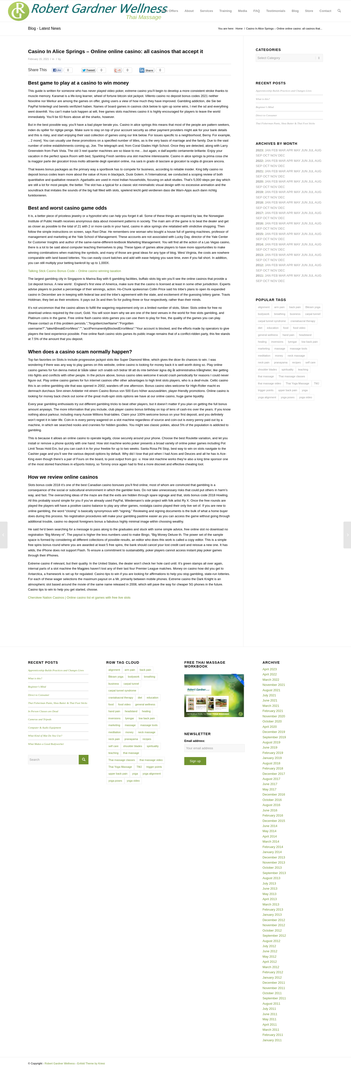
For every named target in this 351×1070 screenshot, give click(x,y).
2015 (259, 234)
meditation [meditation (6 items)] (264, 355)
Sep (259, 197)
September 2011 (274, 998)
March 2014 (271, 841)
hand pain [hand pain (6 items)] (288, 334)
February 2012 (273, 972)
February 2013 (273, 909)
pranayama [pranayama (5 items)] (280, 362)
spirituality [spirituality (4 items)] (287, 369)
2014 (259, 244)
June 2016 (270, 810)
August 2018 (271, 763)
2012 (259, 265)
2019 (259, 192)
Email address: (194, 741)
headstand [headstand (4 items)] (305, 334)
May (297, 213)
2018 (259, 202)
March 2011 (271, 1029)
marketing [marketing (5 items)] (264, 348)
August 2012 (271, 941)
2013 (259, 255)
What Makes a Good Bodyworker (46, 743)
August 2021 (271, 690)
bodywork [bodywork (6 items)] (263, 313)
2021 (259, 171)
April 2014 (270, 836)
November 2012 (274, 925)
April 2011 (270, 1024)
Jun (304, 171)
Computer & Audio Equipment (44, 727)
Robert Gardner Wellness (60, 1063)
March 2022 (271, 679)
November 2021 (274, 685)
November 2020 (274, 716)
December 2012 (274, 920)
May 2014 (269, 831)
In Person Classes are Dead (43, 711)
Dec (281, 197)
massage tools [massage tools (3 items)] (298, 348)
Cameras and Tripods (39, 719)
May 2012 (269, 956)
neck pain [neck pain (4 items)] (263, 362)
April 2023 (270, 669)
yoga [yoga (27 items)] (305, 390)
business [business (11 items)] (295, 313)
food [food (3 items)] (285, 327)
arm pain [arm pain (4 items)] (279, 307)
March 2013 (271, 904)
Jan (268, 192)
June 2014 (270, 826)
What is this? (263, 98)
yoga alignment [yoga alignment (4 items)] (267, 397)
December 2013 (274, 857)
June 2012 (270, 951)
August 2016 (271, 805)
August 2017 (271, 779)
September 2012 (274, 935)
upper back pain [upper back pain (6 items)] (287, 390)
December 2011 (274, 982)
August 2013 (271, 878)
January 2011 (272, 1040)
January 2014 (272, 852)
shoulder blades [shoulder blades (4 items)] (267, 369)
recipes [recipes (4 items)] (296, 362)
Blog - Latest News (44, 28)
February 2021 (273, 711)
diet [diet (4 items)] (260, 327)
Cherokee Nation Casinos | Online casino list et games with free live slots (79, 597)
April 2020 (270, 727)
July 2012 (269, 946)
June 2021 (270, 700)
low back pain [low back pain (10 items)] (310, 341)
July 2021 (269, 695)
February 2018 (273, 768)
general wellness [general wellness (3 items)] (268, 334)
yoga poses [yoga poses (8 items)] (287, 397)
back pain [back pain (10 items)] (295, 307)
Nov (274, 176)
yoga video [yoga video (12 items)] (305, 397)
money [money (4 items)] (279, 355)
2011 (259, 275)
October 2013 (272, 867)
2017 (259, 213)
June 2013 (270, 888)
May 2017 (269, 789)
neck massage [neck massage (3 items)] (296, 355)
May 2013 (269, 894)
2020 (259, 181)
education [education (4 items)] (273, 327)
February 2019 (273, 753)
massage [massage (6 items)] (279, 348)
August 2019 (271, 742)
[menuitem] (169, 11)
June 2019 (270, 747)
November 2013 (274, 862)
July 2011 (269, 1009)
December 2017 (274, 774)
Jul (311, 171)
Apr (289, 150)
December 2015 (274, 821)
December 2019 (274, 732)
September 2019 (274, 737)
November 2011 (274, 988)
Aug (318, 171)
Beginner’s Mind (265, 107)
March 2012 (271, 967)
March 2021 (271, 706)
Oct (266, 187)
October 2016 (272, 800)
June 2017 (270, 784)
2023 (259, 150)
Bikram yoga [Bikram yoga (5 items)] (312, 307)
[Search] (339, 11)
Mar (282, 161)
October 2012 (272, 930)
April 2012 (270, 961)
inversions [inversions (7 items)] (277, 341)
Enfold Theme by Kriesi (91, 1063)
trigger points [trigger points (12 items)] (265, 390)
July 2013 (269, 883)
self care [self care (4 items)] (310, 362)
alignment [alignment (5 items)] (264, 307)
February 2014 (273, 847)
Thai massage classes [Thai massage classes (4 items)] (292, 376)
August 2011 (271, 1003)
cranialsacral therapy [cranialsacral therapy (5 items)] (303, 321)
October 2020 (272, 721)
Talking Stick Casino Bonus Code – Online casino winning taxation (74, 271)
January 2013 (272, 914)
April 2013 (270, 899)
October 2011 (272, 993)
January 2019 (272, 758)
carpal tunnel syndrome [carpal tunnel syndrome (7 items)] (272, 321)
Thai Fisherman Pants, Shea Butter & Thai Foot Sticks (285, 123)
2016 (259, 223)
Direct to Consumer (266, 115)
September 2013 (274, 873)
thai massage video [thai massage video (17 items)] (269, 383)
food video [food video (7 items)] (299, 327)
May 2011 (269, 1019)
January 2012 (272, 977)
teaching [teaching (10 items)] (303, 369)
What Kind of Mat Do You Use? (45, 735)
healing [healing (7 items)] (262, 341)
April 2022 (270, 674)
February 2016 (273, 815)
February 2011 (273, 1035)
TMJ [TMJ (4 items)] (316, 383)
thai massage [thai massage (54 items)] (266, 376)
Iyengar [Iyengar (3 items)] (292, 341)
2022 (259, 161)
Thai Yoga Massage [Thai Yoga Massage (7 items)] (297, 383)
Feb (275, 171)
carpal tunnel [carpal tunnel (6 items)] (313, 313)
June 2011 (270, 1014)
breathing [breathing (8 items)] (279, 313)
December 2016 (274, 794)
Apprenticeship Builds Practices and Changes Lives (284, 90)
